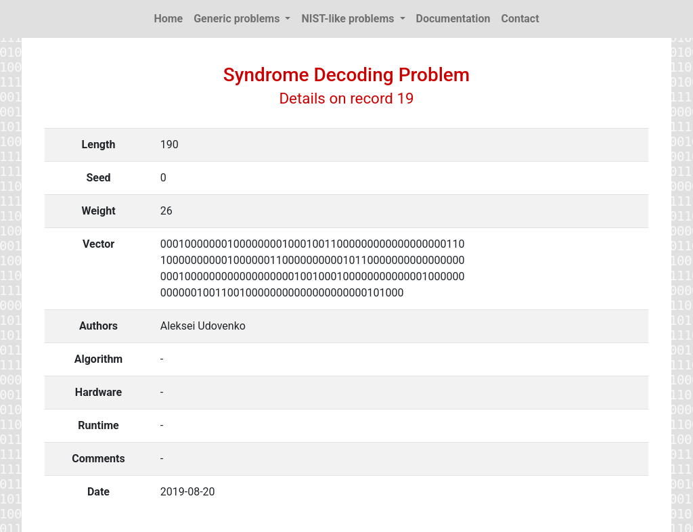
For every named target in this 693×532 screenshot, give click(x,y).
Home (168, 18)
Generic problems (238, 18)
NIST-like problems (349, 18)
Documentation (453, 18)
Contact (520, 18)
